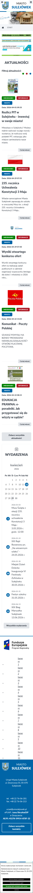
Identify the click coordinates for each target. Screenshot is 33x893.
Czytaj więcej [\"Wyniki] (24, 285)
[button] (23, 74)
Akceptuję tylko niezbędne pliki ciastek (16, 886)
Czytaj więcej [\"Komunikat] (24, 361)
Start (9, 28)
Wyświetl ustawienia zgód (16, 883)
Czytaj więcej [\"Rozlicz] (24, 150)
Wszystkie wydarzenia (16, 625)
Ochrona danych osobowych (16, 879)
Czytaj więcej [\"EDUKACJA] (24, 424)
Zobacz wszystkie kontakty (16, 828)
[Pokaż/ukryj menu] (31, 2)
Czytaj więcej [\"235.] (24, 218)
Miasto (21, 6)
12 (27, 484)
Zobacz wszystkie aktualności (16, 437)
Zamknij (16, 889)
